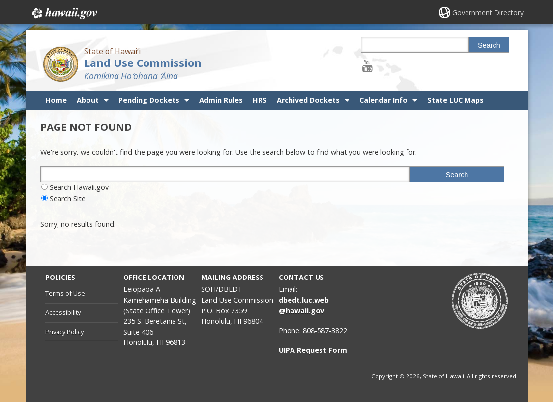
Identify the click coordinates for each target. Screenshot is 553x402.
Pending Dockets (148, 100)
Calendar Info (383, 100)
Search (489, 45)
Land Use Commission (143, 62)
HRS (260, 100)
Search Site (68, 198)
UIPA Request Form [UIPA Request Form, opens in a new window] (313, 350)
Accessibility (63, 312)
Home (56, 100)
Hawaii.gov (63, 13)
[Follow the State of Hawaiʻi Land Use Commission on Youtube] (367, 66)
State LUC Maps (455, 100)
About (88, 100)
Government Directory (488, 12)
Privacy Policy (64, 331)
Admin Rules (221, 100)
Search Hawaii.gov (79, 187)
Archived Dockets (308, 100)
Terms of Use (65, 293)
